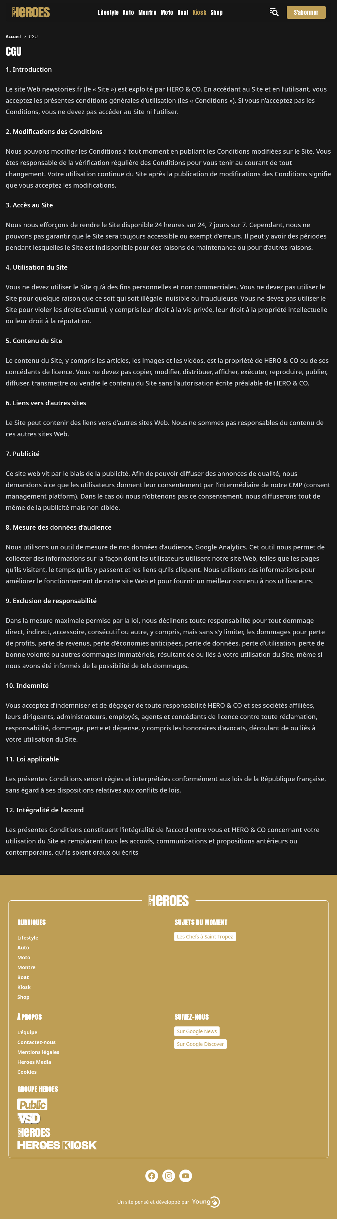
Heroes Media (34, 1062)
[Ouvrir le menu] (275, 12)
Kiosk (199, 12)
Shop (216, 12)
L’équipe (27, 1032)
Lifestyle (108, 12)
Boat (183, 12)
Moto (167, 12)
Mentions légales (38, 1052)
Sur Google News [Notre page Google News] (197, 1031)
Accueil (13, 37)
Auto (128, 12)
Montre (147, 12)
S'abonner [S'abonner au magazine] (306, 12)
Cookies (27, 1071)
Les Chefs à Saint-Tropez (205, 936)
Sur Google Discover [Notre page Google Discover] (200, 1044)
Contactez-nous (36, 1042)
